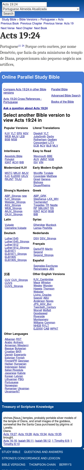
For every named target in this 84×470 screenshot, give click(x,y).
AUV (36, 159)
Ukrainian (23, 388)
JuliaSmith (40, 136)
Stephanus (40, 199)
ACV (42, 145)
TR (47, 205)
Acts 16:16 (10, 440)
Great (37, 179)
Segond (38, 252)
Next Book (40, 28)
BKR (18, 351)
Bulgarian (20, 348)
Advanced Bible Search (66, 95)
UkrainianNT (12, 391)
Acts (61, 19)
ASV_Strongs (13, 205)
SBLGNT (43, 208)
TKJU (18, 179)
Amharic (18, 342)
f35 (52, 208)
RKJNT (9, 179)
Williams (39, 322)
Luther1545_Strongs (17, 241)
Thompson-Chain (42, 464)
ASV (25, 133)
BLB (49, 145)
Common (49, 322)
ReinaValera (41, 269)
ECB (36, 145)
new (24, 196)
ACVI (15, 162)
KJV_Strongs (13, 199)
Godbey (52, 139)
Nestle (54, 205)
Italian (22, 367)
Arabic (8, 342)
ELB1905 (10, 257)
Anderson (39, 301)
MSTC (8, 173)
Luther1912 (11, 244)
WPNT (54, 328)
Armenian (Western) (17, 345)
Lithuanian (11, 379)
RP (35, 208)
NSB (51, 159)
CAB (46, 328)
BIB (21, 162)
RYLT (45, 325)
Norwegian (11, 385)
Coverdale (40, 176)
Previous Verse (53, 23)
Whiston (46, 282)
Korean (9, 376)
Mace (37, 282)
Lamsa (38, 228)
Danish (9, 354)
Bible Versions (28, 19)
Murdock (51, 225)
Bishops (38, 182)
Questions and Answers (43, 452)
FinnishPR (11, 360)
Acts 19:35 (55, 434)
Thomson (48, 288)
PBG (21, 379)
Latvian (18, 376)
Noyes (49, 301)
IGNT (8, 162)
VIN (41, 162)
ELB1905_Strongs (16, 260)
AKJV (15, 136)
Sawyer (38, 298)
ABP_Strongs (13, 196)
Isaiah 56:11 (26, 440)
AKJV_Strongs (13, 211)
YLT (13, 133)
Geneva (45, 179)
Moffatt (47, 310)
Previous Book (10, 23)
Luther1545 (11, 238)
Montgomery (41, 319)
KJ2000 (15, 176)
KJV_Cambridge (43, 279)
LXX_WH (52, 199)
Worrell (38, 310)
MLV (55, 145)
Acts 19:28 (25, 434)
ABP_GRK (40, 196)
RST (19, 339)
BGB (51, 211)
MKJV (17, 173)
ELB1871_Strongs (16, 254)
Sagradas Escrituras (46, 266)
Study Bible (9, 19)
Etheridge (39, 225)
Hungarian (20, 364)
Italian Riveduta (14, 370)
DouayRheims (42, 185)
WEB (8, 136)
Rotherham (40, 139)
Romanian (11, 388)
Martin (49, 249)
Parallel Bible (59, 89)
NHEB (37, 325)
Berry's (65, 464)
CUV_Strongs (19, 280)
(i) (19, 45)
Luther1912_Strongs (17, 247)
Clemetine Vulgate (15, 228)
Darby (50, 136)
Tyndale (48, 173)
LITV (51, 142)
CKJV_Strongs (14, 214)
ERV (19, 133)
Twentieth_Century (45, 307)
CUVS (8, 283)
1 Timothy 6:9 (60, 440)
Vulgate (9, 225)
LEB (22, 136)
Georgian (23, 360)
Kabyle (21, 373)
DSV (36, 238)
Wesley (38, 285)
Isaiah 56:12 (42, 440)
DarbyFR (39, 249)
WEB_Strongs (13, 208)
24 (23, 45)
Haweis (38, 288)
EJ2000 (38, 328)
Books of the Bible (62, 101)
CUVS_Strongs (14, 286)
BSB (7, 139)
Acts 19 (69, 23)
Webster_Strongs (15, 202)
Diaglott (38, 133)
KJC (7, 176)
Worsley (48, 285)
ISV (36, 162)
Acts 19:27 (10, 434)
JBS (51, 269)
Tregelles (39, 205)
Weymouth (40, 156)
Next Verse (8, 28)
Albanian (10, 339)
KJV (7, 133)
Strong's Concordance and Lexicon (31, 458)
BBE (49, 156)
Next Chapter (24, 28)
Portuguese (47, 19)
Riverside (39, 316)
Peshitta (47, 228)
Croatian (10, 351)
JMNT (44, 159)
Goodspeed (40, 313)
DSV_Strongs (48, 238)
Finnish (20, 357)
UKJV (24, 176)
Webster (39, 291)
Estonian (10, 357)
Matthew (52, 176)
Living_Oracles (43, 295)
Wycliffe (38, 173)
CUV (7, 280)
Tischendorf (41, 202)
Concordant (40, 142)
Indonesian (11, 367)
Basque (9, 348)
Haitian (9, 364)
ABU (46, 298)
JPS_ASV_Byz (43, 304)
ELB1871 (10, 250)
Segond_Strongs (44, 255)
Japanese (10, 373)
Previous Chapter (31, 23)
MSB (14, 139)
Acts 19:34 (40, 434)
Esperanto (20, 354)
